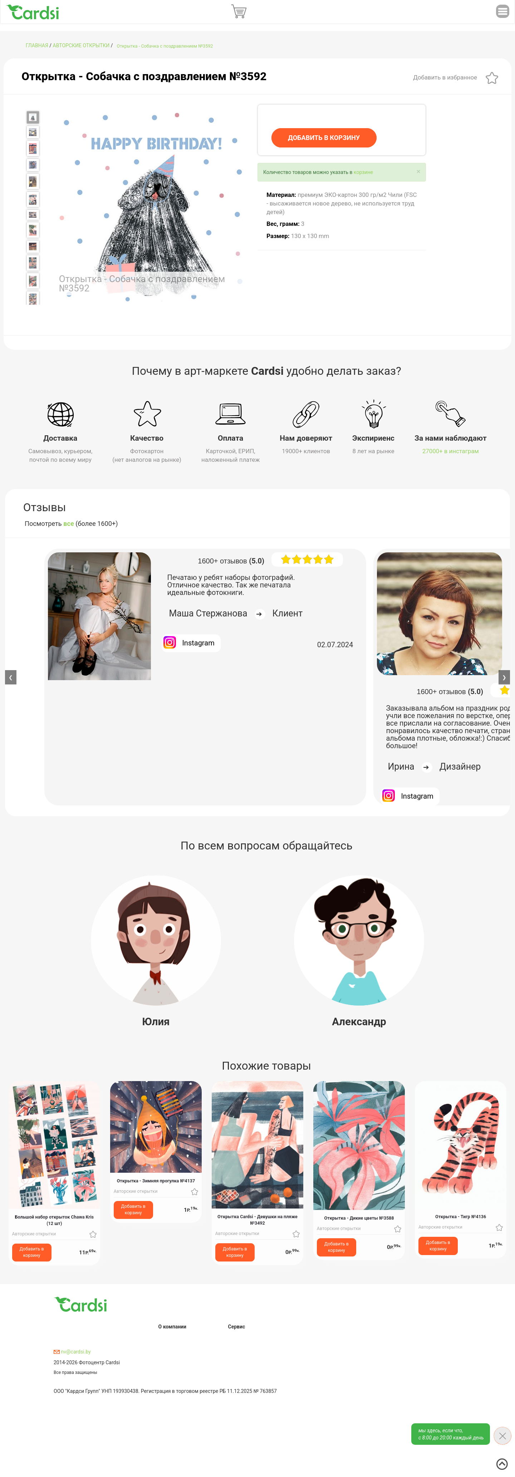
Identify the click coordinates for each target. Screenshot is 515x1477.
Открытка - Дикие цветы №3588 (359, 1218)
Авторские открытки (81, 45)
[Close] (419, 171)
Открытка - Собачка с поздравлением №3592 (165, 46)
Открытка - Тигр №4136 (460, 1216)
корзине (363, 172)
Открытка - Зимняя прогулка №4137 (156, 1180)
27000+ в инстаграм (450, 451)
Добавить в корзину (32, 1252)
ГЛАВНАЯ (37, 45)
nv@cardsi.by (72, 1351)
